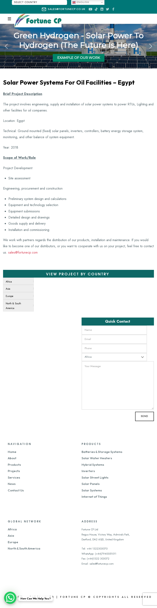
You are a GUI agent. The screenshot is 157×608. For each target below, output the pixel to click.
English (80, 2)
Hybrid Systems (93, 465)
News (12, 484)
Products (14, 465)
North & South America (24, 548)
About (12, 458)
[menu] (18, 294)
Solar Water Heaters (97, 458)
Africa (12, 529)
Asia (11, 535)
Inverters (88, 471)
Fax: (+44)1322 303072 (95, 559)
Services (14, 477)
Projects (14, 471)
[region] (78, 46)
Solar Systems (92, 490)
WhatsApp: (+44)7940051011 (99, 554)
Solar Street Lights (95, 477)
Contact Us (16, 490)
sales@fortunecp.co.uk (63, 9)
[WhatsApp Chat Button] (10, 598)
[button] (6, 46)
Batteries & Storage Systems (102, 452)
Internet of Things (94, 497)
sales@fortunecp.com (23, 252)
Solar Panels (91, 484)
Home (12, 452)
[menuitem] (17, 281)
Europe (13, 542)
